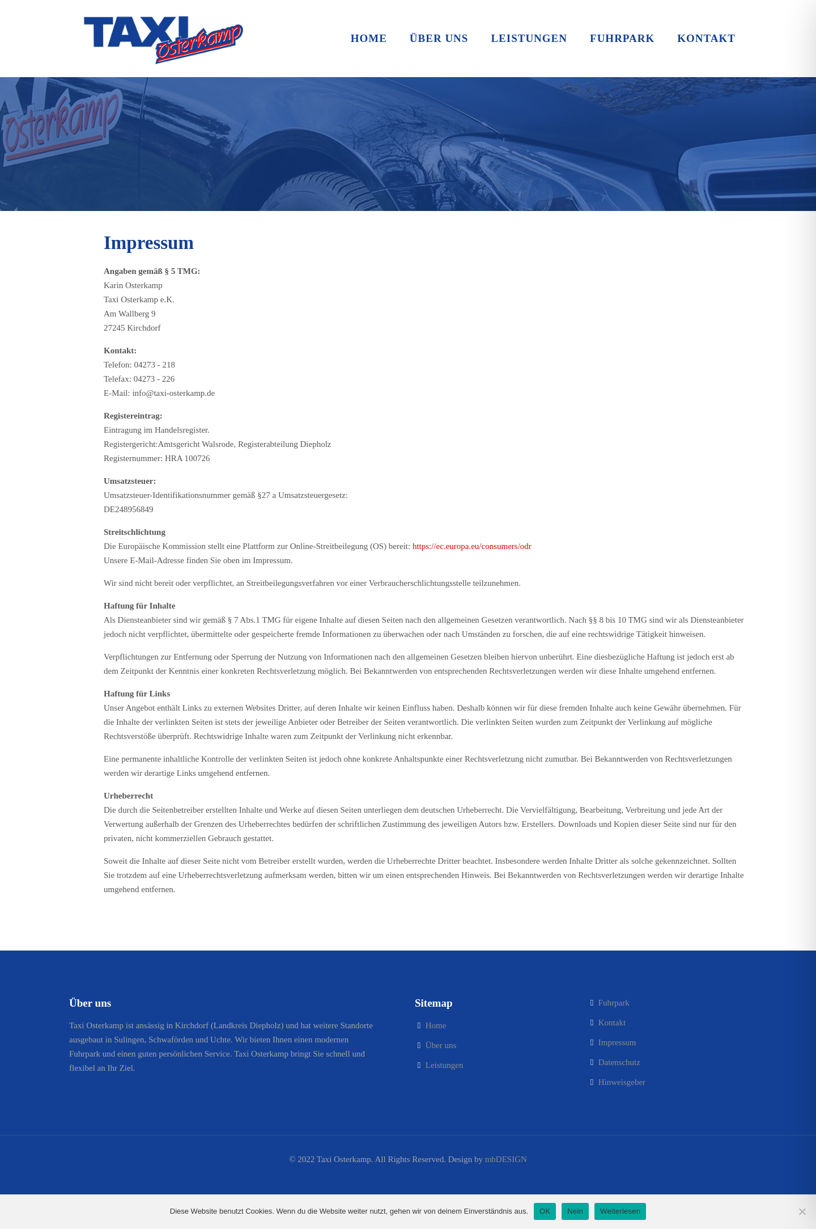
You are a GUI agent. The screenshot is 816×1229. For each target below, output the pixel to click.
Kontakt (612, 1022)
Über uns (441, 1045)
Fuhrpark (614, 1002)
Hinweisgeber (621, 1082)
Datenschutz (619, 1062)
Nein (575, 1211)
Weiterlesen (620, 1211)
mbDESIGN (506, 1159)
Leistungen (445, 1065)
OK (544, 1211)
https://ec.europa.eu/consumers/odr (472, 546)
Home (436, 1025)
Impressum (617, 1042)
